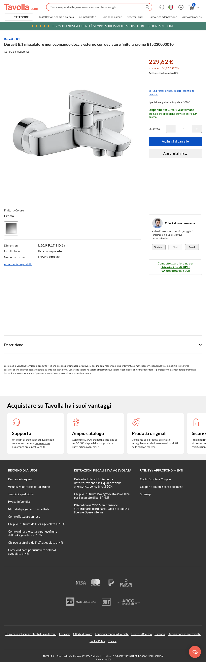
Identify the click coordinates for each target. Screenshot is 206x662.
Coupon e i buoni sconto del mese (161, 486)
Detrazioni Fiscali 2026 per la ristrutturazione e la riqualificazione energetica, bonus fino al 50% (98, 482)
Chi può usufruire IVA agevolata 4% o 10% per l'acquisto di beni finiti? (102, 495)
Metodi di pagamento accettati (28, 509)
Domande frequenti (21, 479)
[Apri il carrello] (194, 7)
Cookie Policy (97, 641)
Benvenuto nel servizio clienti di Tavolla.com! (30, 634)
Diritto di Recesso (141, 634)
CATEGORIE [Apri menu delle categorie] (22, 17)
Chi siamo (64, 634)
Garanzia (159, 634)
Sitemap (145, 494)
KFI (109, 659)
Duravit (8, 39)
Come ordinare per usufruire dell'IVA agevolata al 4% (32, 551)
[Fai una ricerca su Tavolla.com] (99, 7)
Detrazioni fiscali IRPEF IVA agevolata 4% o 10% (175, 268)
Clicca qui (177, 26)
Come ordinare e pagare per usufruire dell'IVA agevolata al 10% (32, 533)
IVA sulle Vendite (19, 501)
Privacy (112, 641)
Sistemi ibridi (135, 17)
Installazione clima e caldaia (56, 17)
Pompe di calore (112, 17)
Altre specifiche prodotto (18, 264)
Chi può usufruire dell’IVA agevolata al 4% (35, 542)
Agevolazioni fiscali (194, 17)
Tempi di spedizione (21, 494)
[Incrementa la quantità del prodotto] (197, 129)
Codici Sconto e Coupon (155, 479)
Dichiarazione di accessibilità (184, 634)
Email (192, 247)
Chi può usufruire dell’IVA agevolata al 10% (36, 524)
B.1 (18, 39)
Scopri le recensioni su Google (103, 26)
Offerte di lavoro (82, 634)
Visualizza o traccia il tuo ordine (29, 486)
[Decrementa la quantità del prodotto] (171, 129)
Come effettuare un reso (24, 516)
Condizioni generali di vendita (112, 634)
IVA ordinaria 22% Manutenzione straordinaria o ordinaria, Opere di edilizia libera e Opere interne (101, 508)
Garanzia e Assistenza (17, 51)
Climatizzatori (88, 17)
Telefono (158, 247)
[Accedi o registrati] (180, 7)
